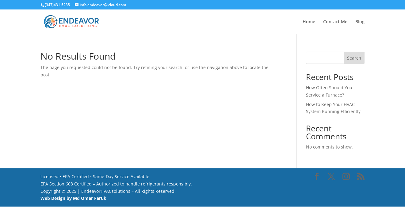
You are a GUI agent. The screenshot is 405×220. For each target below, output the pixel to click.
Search (354, 58)
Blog (360, 22)
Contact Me (335, 22)
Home (309, 22)
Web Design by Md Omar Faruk (73, 198)
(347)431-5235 (57, 4)
